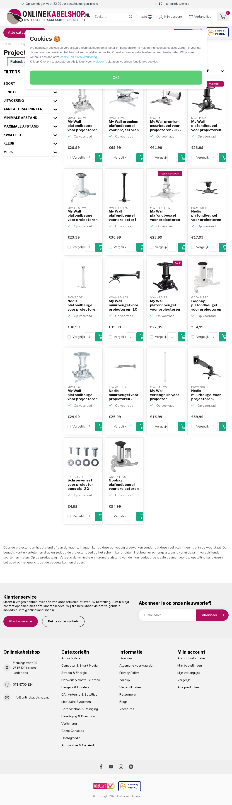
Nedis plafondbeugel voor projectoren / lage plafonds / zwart (206, 215)
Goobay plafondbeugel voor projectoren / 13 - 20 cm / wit (206, 305)
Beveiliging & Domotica (78, 716)
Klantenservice (20, 621)
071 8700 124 (23, 684)
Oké (116, 78)
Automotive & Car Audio (78, 745)
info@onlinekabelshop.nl (37, 610)
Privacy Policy (129, 673)
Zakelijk (124, 680)
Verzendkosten (130, 687)
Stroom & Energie (74, 673)
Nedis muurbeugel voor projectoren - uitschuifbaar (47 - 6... (206, 395)
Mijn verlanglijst (188, 673)
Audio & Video (71, 658)
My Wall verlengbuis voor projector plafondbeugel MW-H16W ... (164, 395)
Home (7, 44)
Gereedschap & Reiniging (79, 709)
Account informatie (191, 658)
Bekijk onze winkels (63, 621)
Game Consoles (72, 731)
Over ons (126, 658)
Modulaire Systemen (76, 702)
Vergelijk (78, 157)
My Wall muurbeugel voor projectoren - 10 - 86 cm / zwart (124, 305)
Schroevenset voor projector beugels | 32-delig (80, 484)
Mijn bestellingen (189, 665)
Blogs (123, 702)
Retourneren (128, 694)
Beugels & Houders (75, 687)
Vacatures (126, 709)
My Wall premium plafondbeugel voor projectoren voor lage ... (124, 126)
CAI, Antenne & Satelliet (79, 694)
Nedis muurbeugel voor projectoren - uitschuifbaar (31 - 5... (124, 395)
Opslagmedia (70, 738)
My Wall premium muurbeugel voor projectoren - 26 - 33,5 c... (165, 126)
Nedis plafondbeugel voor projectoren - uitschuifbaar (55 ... (82, 305)
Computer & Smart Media (79, 665)
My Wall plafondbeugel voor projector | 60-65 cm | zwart (123, 215)
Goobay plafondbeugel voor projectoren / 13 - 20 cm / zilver (124, 484)
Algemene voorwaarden (136, 665)
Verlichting (69, 723)
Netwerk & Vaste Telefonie (81, 680)
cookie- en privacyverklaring (78, 56)
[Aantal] (89, 157)
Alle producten (188, 687)
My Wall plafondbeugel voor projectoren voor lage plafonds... (82, 126)
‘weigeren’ (99, 61)
